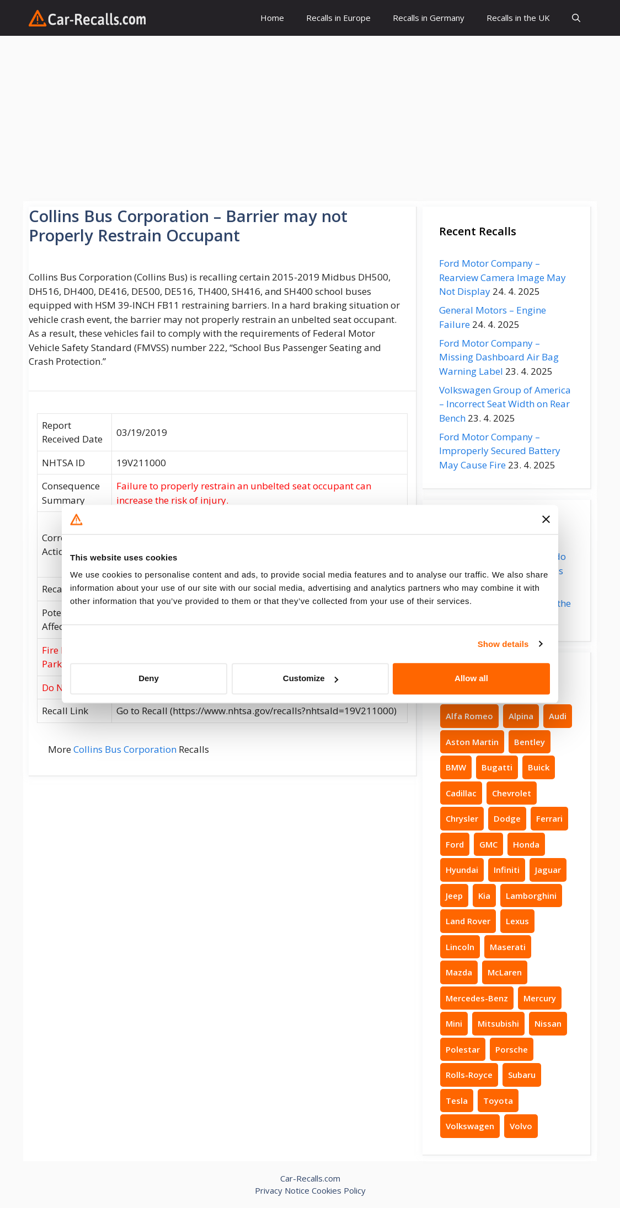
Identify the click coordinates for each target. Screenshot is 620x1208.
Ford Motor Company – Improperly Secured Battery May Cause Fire (499, 450)
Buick (538, 767)
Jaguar (548, 869)
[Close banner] (546, 520)
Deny (148, 678)
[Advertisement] (310, 118)
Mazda (459, 972)
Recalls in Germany (428, 17)
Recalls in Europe (338, 17)
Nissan (548, 1023)
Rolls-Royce (469, 1074)
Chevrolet (511, 793)
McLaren (505, 972)
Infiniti (507, 869)
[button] (576, 18)
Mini (454, 1023)
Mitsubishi (498, 1023)
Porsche (511, 1049)
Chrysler (462, 818)
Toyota (498, 1100)
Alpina (521, 715)
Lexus (517, 920)
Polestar (463, 1049)
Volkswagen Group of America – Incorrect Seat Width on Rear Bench (505, 404)
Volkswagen (470, 1125)
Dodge (507, 818)
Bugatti (497, 767)
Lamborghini (531, 895)
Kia (484, 895)
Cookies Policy (339, 1190)
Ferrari (549, 818)
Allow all (471, 678)
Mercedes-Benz (477, 998)
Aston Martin (472, 741)
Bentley (529, 741)
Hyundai (462, 869)
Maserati (508, 946)
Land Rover (468, 920)
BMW (456, 767)
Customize (310, 678)
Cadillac (461, 793)
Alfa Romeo (469, 715)
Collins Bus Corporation (125, 749)
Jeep (454, 895)
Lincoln (460, 946)
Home (272, 17)
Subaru (522, 1074)
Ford (455, 844)
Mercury (539, 998)
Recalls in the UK (518, 17)
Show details (503, 644)
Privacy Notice (282, 1190)
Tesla (457, 1100)
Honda (526, 844)
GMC (488, 844)
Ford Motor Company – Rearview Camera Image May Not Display (502, 277)
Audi (557, 715)
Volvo (521, 1125)
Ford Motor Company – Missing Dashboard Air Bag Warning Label (499, 357)
